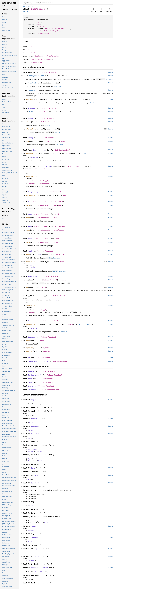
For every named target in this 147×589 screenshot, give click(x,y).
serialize (30, 305)
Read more (109, 79)
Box (52, 29)
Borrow (34, 419)
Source (25, 11)
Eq (29, 358)
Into (36, 475)
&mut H (63, 262)
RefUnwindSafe (35, 375)
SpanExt (34, 526)
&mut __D (44, 181)
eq (27, 280)
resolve (29, 99)
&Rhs (44, 287)
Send (30, 379)
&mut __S (42, 310)
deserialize (31, 153)
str (44, 112)
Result (64, 141)
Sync (30, 382)
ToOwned (34, 537)
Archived (32, 83)
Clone (30, 118)
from (28, 205)
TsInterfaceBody (44, 33)
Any (32, 400)
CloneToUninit (38, 434)
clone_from (31, 129)
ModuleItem (60, 226)
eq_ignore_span (32, 195)
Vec (41, 31)
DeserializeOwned (39, 568)
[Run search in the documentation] (68, 3)
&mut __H (60, 254)
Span (39, 22)
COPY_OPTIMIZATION (37, 76)
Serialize (32, 321)
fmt (27, 141)
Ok (80, 324)
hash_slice (31, 262)
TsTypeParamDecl (61, 29)
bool (42, 26)
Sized (48, 166)
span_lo (29, 348)
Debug (30, 138)
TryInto (38, 556)
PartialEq (32, 276)
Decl (57, 214)
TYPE (31, 112)
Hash (30, 251)
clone (28, 122)
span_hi (29, 351)
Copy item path (47, 8)
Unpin (30, 386)
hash (28, 254)
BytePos (46, 348)
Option (47, 29)
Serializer (34, 328)
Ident (38, 24)
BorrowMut (35, 426)
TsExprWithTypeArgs (52, 31)
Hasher (38, 254)
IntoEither (36, 483)
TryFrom (38, 549)
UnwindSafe (33, 390)
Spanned (31, 337)
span (28, 340)
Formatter (48, 141)
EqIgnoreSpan (34, 192)
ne (27, 287)
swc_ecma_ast (28, 6)
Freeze (31, 371)
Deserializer (34, 157)
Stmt (61, 202)
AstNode (31, 108)
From (30, 202)
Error (84, 153)
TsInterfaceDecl (48, 72)
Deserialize (39, 150)
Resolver (32, 90)
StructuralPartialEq (38, 361)
